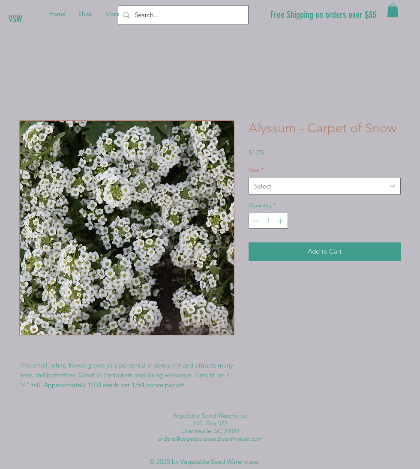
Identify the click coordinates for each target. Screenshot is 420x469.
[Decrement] (255, 220)
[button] (393, 10)
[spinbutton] (268, 220)
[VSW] (37, 19)
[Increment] (281, 220)
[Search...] (182, 15)
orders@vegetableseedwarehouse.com (210, 438)
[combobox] (325, 186)
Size (256, 169)
